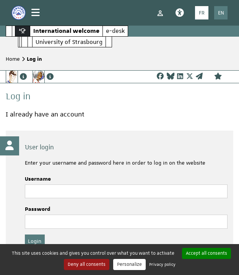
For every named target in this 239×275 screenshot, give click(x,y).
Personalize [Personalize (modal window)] (129, 264)
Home (13, 58)
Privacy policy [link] (162, 264)
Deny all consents (87, 264)
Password (37, 209)
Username (38, 179)
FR (202, 12)
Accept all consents (206, 253)
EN (221, 12)
